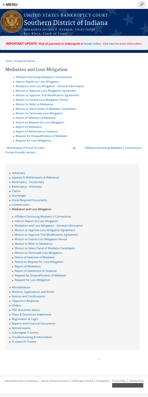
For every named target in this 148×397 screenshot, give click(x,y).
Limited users (20, 204)
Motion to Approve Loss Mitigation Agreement (46, 90)
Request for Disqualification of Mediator (41, 136)
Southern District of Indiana (66, 23)
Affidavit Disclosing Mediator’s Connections (44, 77)
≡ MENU (10, 4)
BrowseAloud (136, 380)
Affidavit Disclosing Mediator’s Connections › (114, 148)
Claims (16, 191)
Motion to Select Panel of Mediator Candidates (46, 109)
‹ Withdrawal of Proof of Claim (25, 148)
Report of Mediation (29, 127)
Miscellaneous (21, 287)
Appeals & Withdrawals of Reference (35, 177)
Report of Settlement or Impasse (37, 131)
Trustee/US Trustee (24, 341)
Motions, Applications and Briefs (33, 292)
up (74, 148)
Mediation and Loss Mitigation (31, 209)
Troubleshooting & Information (32, 337)
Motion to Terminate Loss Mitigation (39, 113)
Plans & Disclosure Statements (31, 314)
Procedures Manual (24, 60)
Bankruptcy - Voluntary (27, 186)
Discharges (19, 195)
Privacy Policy (119, 380)
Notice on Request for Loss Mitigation (40, 122)
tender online (92, 43)
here (112, 43)
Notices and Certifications (28, 296)
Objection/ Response (25, 301)
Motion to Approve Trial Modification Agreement (47, 95)
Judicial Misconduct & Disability (21, 380)
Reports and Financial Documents (33, 323)
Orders (16, 305)
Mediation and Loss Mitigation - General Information (50, 86)
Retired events (21, 328)
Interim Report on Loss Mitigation (37, 81)
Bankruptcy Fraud (82, 380)
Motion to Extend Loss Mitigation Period (42, 100)
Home (8, 60)
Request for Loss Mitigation (33, 140)
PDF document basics (26, 310)
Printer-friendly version (20, 152)
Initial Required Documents (29, 200)
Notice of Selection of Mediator (36, 118)
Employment (102, 380)
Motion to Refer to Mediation (34, 104)
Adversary (18, 173)
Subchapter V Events (25, 332)
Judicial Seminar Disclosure (55, 380)
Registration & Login (25, 319)
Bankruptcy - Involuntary (28, 182)
